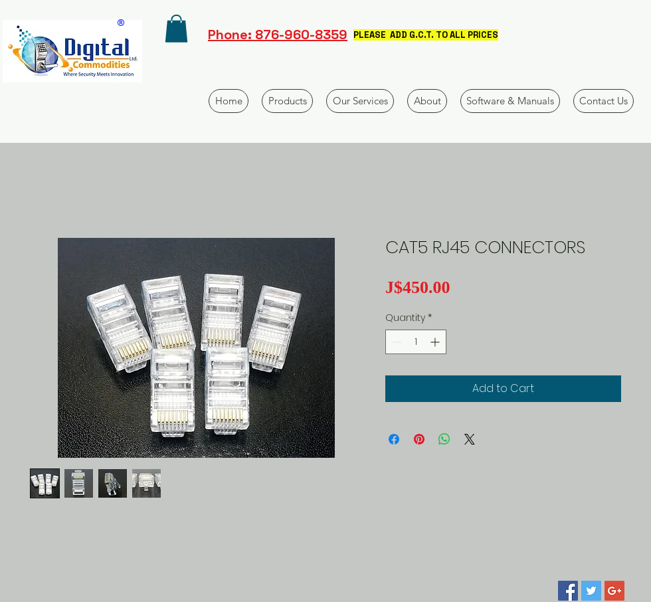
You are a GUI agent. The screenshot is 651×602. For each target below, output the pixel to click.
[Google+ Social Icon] (614, 591)
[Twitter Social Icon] (591, 591)
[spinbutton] (416, 341)
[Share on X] (470, 439)
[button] (176, 29)
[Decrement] (395, 341)
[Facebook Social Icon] (568, 591)
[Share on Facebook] (394, 439)
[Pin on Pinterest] (419, 439)
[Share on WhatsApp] (444, 439)
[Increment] (436, 341)
